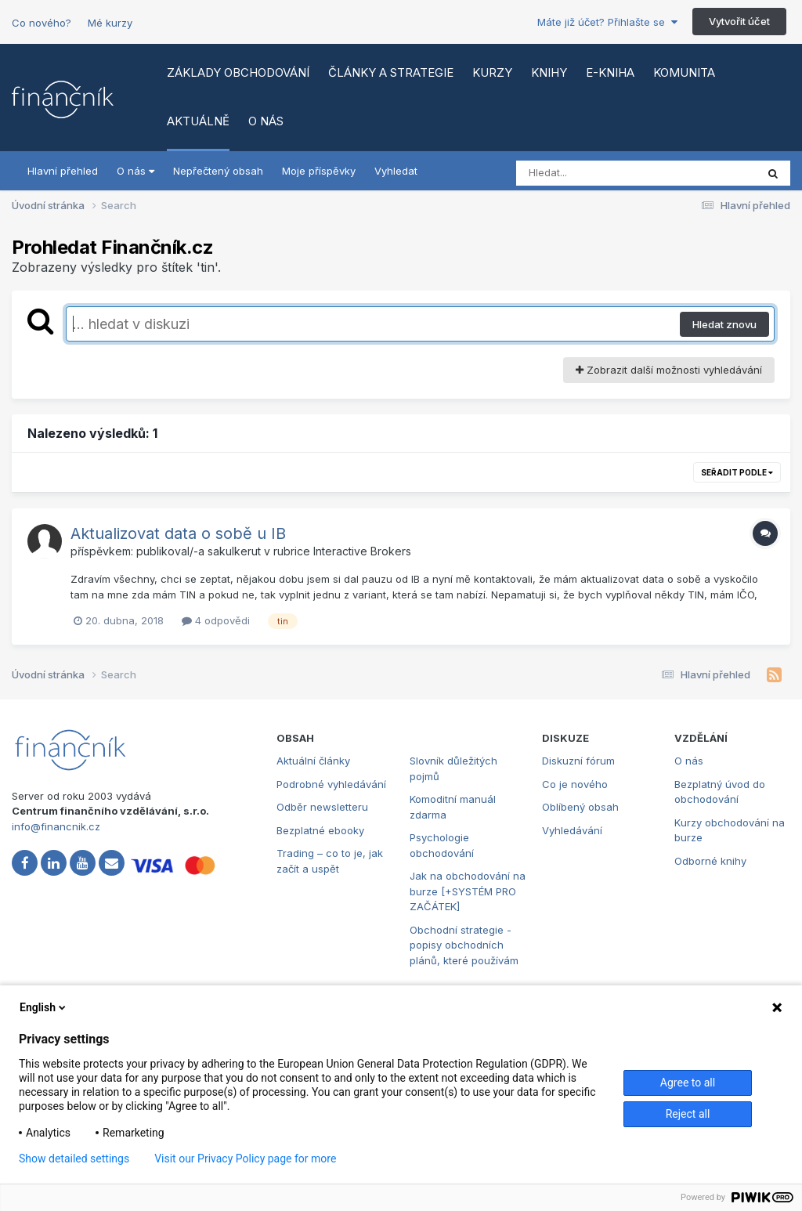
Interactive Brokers (362, 551)
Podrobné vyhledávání (331, 784)
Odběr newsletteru (322, 807)
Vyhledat (395, 170)
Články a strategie (390, 72)
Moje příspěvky (319, 170)
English (44, 1007)
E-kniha (610, 72)
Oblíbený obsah (580, 807)
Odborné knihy (710, 861)
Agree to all (687, 1082)
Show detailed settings (74, 1158)
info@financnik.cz (56, 826)
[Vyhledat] (606, 173)
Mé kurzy (110, 22)
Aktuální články (313, 760)
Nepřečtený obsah (218, 170)
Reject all (688, 1114)
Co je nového (575, 784)
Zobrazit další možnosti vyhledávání (669, 369)
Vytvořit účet (739, 21)
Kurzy (492, 72)
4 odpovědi (216, 620)
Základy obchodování (238, 72)
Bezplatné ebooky (320, 830)
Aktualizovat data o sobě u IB (178, 533)
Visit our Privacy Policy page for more (245, 1158)
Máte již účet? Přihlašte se (607, 22)
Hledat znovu (724, 324)
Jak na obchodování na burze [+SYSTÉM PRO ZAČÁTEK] (468, 891)
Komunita (684, 72)
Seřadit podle (737, 472)
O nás (266, 121)
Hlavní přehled (62, 170)
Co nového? (41, 22)
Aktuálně (198, 121)
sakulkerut (234, 551)
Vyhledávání (572, 830)
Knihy (549, 72)
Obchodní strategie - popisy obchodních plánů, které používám (464, 945)
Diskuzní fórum (578, 760)
